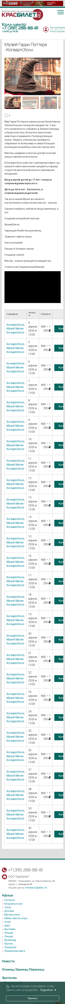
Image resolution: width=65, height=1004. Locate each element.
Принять (32, 998)
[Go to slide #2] (30, 103)
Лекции (8, 932)
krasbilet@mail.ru (36, 887)
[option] (32, 3)
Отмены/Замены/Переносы (23, 969)
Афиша (7, 895)
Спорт (7, 921)
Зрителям (9, 978)
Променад (10, 940)
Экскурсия (10, 947)
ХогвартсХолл (15, 324)
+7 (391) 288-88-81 (20, 28)
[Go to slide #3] (48, 103)
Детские (9, 911)
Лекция (8, 936)
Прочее (8, 943)
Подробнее (48, 990)
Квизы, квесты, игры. (16, 918)
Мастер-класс (12, 914)
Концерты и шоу (13, 903)
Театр (7, 907)
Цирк (7, 925)
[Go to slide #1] (12, 103)
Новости (8, 961)
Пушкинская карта (14, 951)
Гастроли (9, 900)
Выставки (9, 929)
